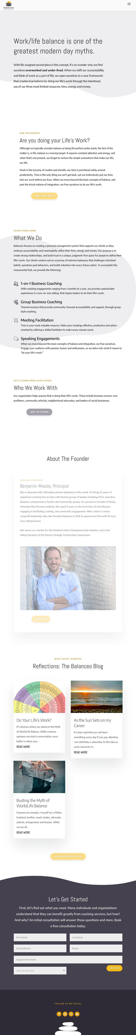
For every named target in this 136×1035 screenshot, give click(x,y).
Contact (114, 968)
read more (23, 747)
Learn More (27, 98)
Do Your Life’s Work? (33, 720)
